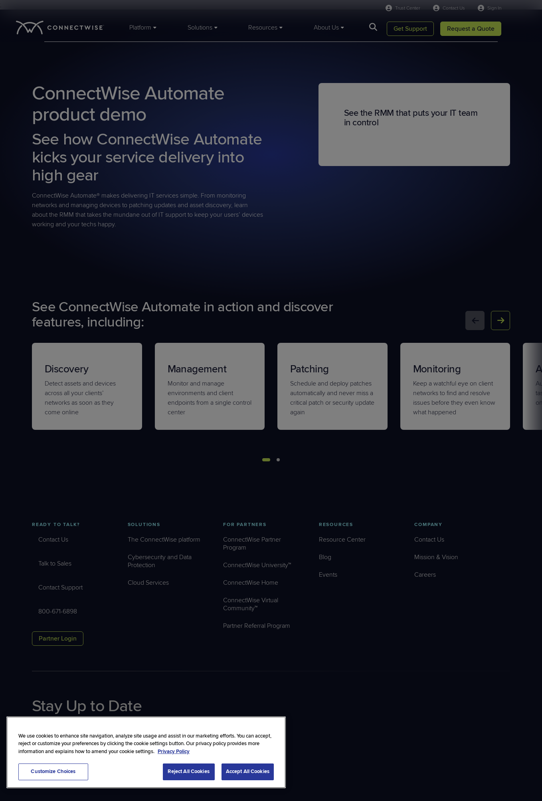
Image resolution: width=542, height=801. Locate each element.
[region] (146, 752)
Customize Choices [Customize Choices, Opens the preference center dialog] (53, 771)
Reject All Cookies (188, 771)
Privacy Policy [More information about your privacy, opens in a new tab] (174, 751)
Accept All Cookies (247, 771)
